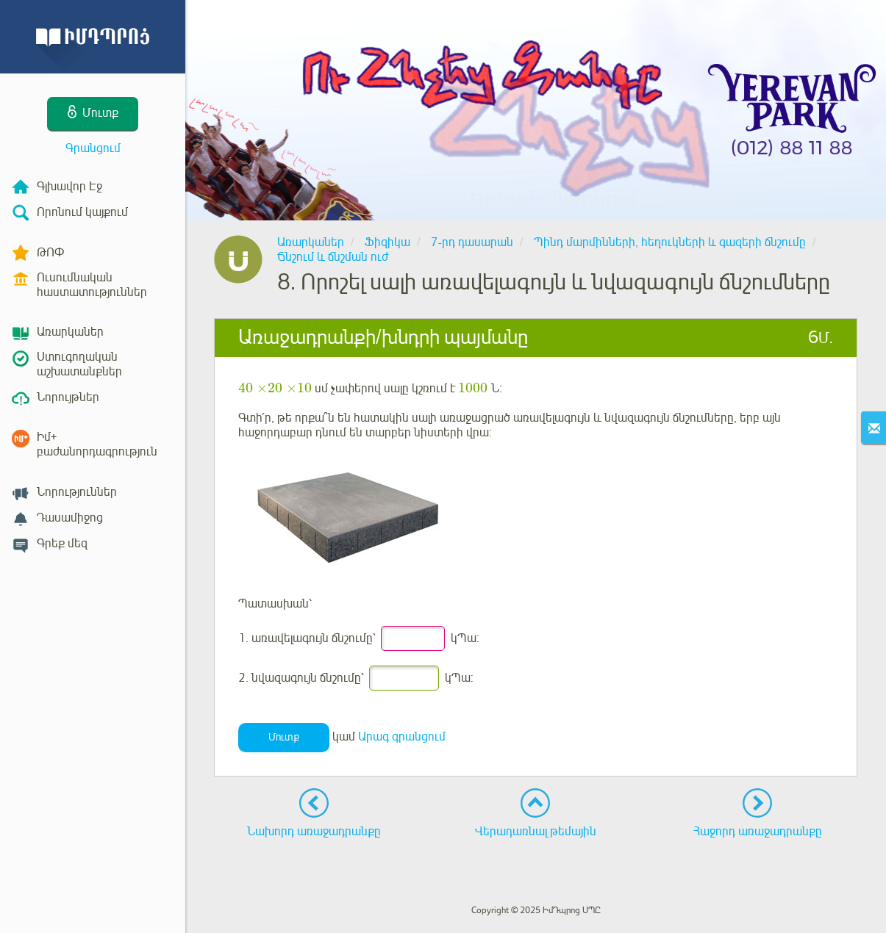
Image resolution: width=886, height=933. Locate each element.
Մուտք (283, 737)
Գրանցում (93, 148)
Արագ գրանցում (402, 737)
